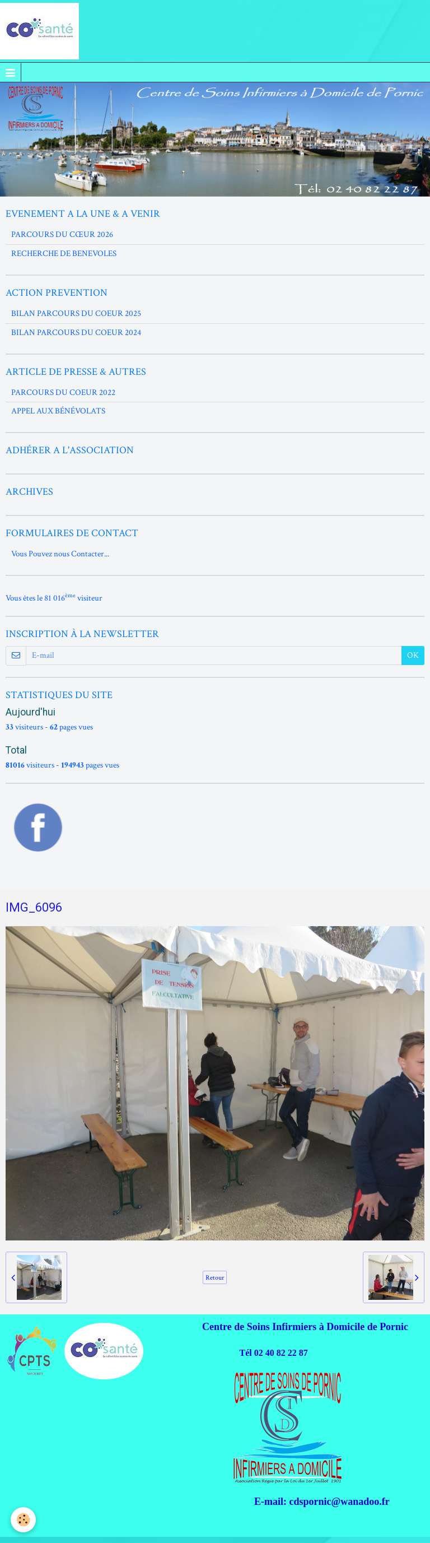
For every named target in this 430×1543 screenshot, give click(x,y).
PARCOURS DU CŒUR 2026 (62, 234)
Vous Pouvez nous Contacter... (60, 554)
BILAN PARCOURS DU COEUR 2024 (76, 332)
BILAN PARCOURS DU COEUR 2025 (76, 313)
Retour (214, 1277)
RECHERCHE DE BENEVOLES (63, 253)
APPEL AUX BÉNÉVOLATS (58, 411)
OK (413, 655)
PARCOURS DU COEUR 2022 (63, 392)
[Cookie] (23, 1519)
